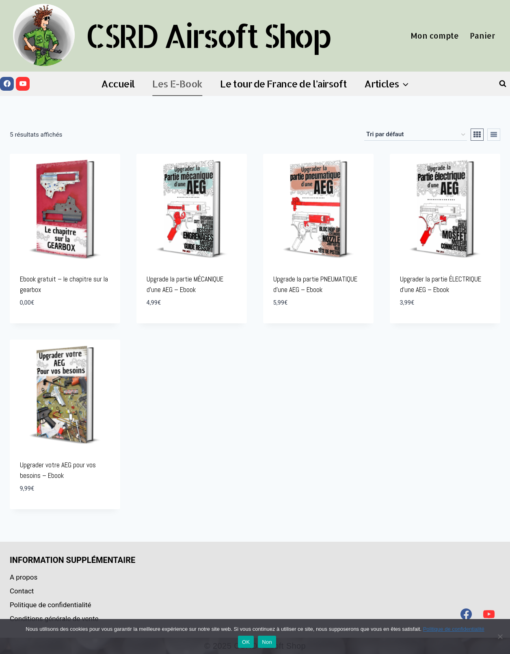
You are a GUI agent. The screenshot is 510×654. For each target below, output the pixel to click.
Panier (482, 36)
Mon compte (435, 36)
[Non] (500, 636)
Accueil (117, 83)
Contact (22, 591)
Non (267, 642)
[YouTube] (23, 84)
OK (246, 642)
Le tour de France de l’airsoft (283, 83)
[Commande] (415, 135)
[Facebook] (7, 84)
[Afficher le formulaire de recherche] (502, 83)
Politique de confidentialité (50, 605)
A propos (23, 577)
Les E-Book (177, 83)
